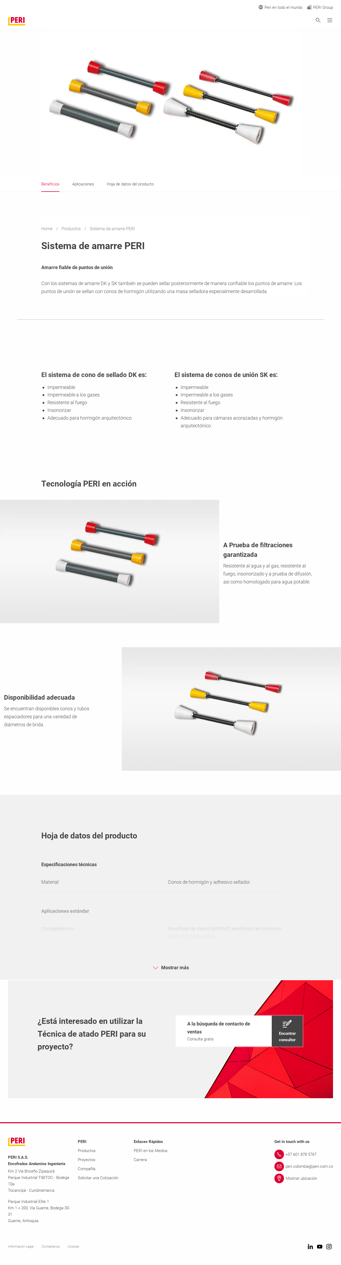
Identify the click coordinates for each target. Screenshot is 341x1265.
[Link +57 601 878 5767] (303, 1154)
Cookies (73, 1246)
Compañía (86, 1168)
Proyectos (86, 1159)
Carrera (140, 1159)
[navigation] (239, 1031)
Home (47, 228)
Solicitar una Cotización (98, 1177)
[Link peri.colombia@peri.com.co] (303, 1166)
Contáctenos (51, 1246)
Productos (72, 228)
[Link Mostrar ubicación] (303, 1178)
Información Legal (21, 1246)
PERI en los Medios (151, 1150)
